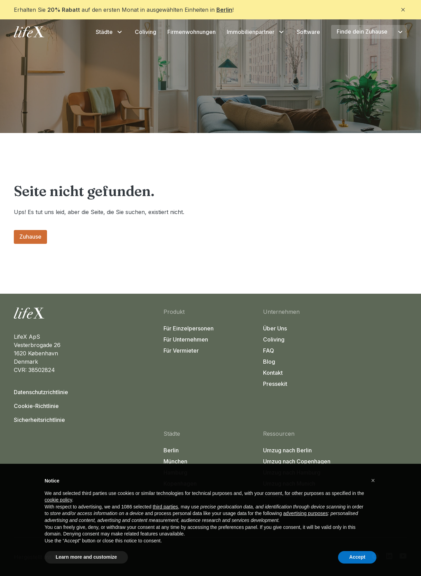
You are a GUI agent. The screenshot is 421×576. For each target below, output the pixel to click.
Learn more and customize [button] (86, 557)
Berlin (224, 9)
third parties (165, 506)
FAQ (268, 350)
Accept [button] (357, 557)
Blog (269, 361)
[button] (372, 480)
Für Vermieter (181, 350)
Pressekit (275, 383)
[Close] (403, 10)
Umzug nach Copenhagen (296, 461)
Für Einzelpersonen (188, 328)
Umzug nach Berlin (287, 450)
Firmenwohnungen (191, 31)
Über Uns (275, 328)
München (175, 461)
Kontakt (273, 372)
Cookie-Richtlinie (36, 405)
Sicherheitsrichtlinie (39, 419)
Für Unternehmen (185, 339)
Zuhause (30, 236)
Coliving (145, 31)
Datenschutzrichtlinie (41, 392)
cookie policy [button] (58, 500)
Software (308, 31)
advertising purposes (305, 513)
